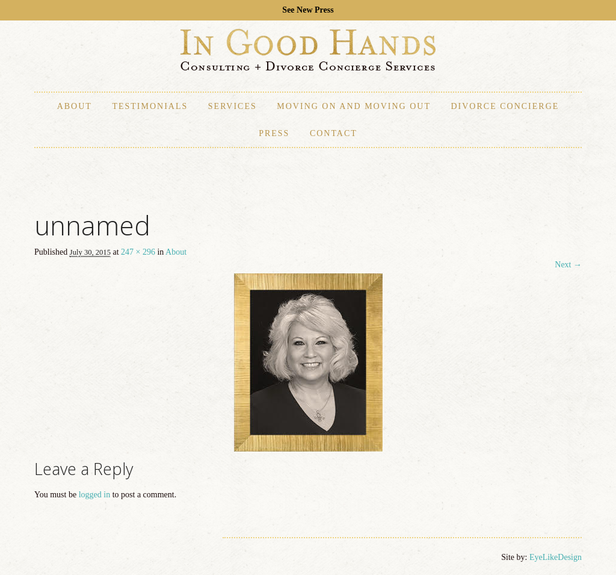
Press (274, 133)
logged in (95, 494)
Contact (333, 133)
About (74, 106)
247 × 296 (138, 251)
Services (232, 106)
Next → (568, 264)
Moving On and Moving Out (354, 106)
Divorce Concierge (505, 106)
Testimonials (150, 106)
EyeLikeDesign (555, 557)
